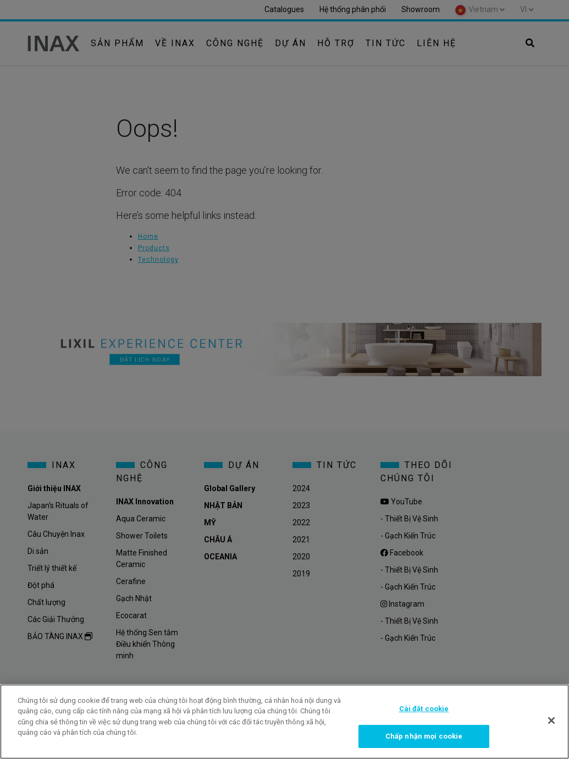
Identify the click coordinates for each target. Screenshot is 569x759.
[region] (284, 721)
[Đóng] (551, 720)
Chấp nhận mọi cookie (424, 736)
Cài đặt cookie (424, 709)
